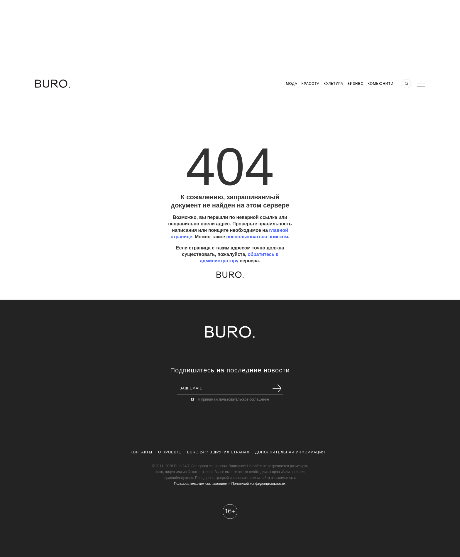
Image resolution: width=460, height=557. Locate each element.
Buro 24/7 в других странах (218, 452)
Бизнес (355, 84)
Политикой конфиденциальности (258, 484)
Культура (333, 84)
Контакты (141, 452)
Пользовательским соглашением (201, 484)
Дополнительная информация (290, 452)
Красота (311, 84)
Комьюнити (380, 84)
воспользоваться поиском (257, 236)
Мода (291, 84)
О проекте (170, 452)
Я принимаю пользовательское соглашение (233, 399)
